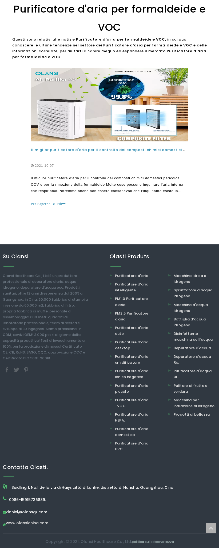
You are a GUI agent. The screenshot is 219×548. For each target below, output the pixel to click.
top (211, 528)
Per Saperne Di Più (48, 204)
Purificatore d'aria (132, 275)
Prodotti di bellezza (192, 414)
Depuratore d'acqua (192, 348)
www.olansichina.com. (27, 523)
